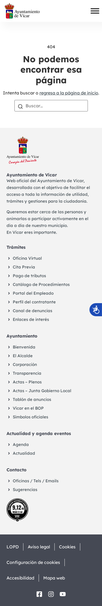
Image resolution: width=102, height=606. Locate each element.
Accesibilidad (20, 578)
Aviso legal (39, 546)
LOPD (13, 546)
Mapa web (54, 578)
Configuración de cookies (33, 562)
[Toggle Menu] (95, 11)
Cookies (67, 546)
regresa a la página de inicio (68, 93)
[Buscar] (20, 105)
